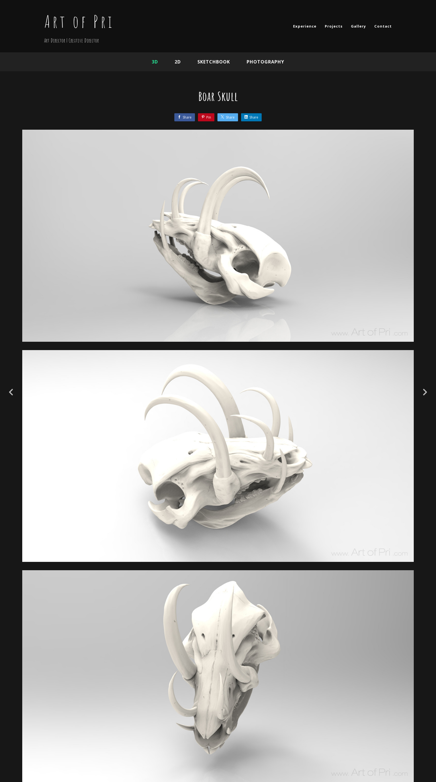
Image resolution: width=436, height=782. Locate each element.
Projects (334, 26)
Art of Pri (79, 21)
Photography (265, 62)
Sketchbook (213, 62)
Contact (383, 26)
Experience (304, 26)
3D (155, 62)
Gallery (358, 26)
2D (178, 62)
